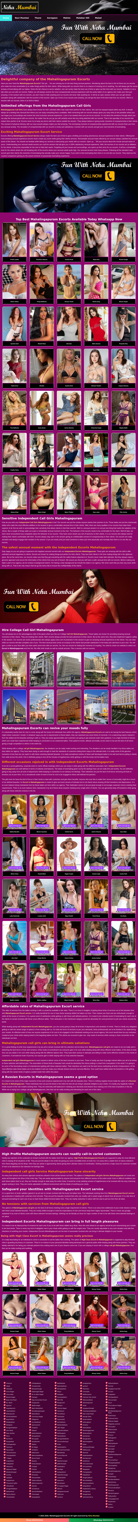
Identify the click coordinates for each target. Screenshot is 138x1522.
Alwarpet (9, 1389)
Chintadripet (10, 1497)
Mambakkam (61, 1436)
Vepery (34, 1444)
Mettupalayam (113, 1443)
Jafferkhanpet (61, 1464)
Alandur (34, 1486)
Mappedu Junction (114, 1424)
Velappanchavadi (63, 1491)
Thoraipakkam (11, 1455)
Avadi (84, 1405)
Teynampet (10, 1450)
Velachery (9, 1466)
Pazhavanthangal (88, 1447)
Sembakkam (61, 1422)
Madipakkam (10, 1422)
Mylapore (9, 1425)
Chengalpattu (87, 1472)
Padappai (60, 1394)
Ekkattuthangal (11, 1472)
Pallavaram (35, 1452)
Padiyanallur (112, 1496)
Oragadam (111, 1394)
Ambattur (35, 1450)
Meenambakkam (37, 1455)
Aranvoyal (111, 1446)
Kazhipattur (61, 1466)
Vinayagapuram (113, 1499)
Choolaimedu (36, 1386)
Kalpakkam (86, 1475)
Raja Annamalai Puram (39, 1400)
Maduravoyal (112, 1429)
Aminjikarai (35, 1488)
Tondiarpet (60, 1416)
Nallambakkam (113, 1383)
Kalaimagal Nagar (38, 1391)
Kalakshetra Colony (89, 1488)
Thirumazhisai (113, 1460)
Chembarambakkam (89, 1411)
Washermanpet (62, 1461)
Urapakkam (10, 1461)
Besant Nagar (10, 1397)
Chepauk (35, 1427)
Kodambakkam (37, 1433)
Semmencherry (88, 1497)
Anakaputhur (87, 1383)
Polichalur (86, 1389)
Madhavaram (87, 1394)
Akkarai (59, 1488)
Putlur (59, 1444)
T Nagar (9, 1458)
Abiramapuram (88, 1402)
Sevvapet (111, 1449)
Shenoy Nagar (62, 1408)
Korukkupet (61, 1483)
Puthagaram (112, 1438)
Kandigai (60, 1469)
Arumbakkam (36, 1422)
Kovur (110, 1402)
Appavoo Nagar (11, 1469)
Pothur (110, 1504)
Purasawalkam (62, 1397)
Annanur (60, 1497)
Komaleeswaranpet (38, 1411)
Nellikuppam (61, 1433)
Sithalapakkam (113, 1397)
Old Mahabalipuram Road (114, 1412)
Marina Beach (10, 1494)
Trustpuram (35, 1402)
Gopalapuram (10, 1408)
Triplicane (60, 1494)
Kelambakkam (62, 1386)
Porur (8, 1436)
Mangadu (111, 1451)
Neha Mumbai (93, 1516)
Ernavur (110, 1435)
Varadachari (36, 1441)
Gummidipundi (62, 1455)
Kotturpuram (10, 1414)
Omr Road (9, 1430)
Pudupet (34, 1397)
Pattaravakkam (88, 1400)
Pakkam (110, 1440)
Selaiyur (60, 1405)
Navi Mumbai (22, 18)
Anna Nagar (10, 1391)
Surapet (110, 1474)
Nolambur (60, 1480)
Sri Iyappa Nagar (62, 1486)
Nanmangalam (88, 1441)
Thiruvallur (111, 1426)
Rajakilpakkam (87, 1455)
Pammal (85, 1452)
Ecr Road (9, 1402)
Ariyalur (110, 1507)
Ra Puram (9, 1439)
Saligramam (10, 1480)
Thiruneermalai (88, 1464)
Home (6, 18)
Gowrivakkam (87, 1419)
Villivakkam (10, 1486)
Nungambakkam (11, 1427)
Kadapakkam (61, 1472)
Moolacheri (112, 1501)
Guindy (8, 1475)
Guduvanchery (113, 1418)
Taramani (9, 1447)
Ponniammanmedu (63, 1450)
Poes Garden (10, 1433)
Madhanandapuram (114, 1454)
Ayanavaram (36, 1425)
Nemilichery (112, 1482)
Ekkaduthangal (37, 1389)
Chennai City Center (89, 1397)
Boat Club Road (11, 1400)
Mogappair (86, 1469)
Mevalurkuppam (113, 1493)
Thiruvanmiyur (11, 1452)
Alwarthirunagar (62, 1475)
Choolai (34, 1469)
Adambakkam (36, 1472)
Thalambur (111, 1432)
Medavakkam (87, 1433)
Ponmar (110, 1386)
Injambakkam (10, 1411)
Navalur (34, 1461)
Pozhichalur (112, 1415)
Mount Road (36, 1458)
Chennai (9, 1383)
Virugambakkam (11, 1488)
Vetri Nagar (61, 1427)
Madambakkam (62, 1425)
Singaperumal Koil (114, 1389)
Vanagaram (86, 1491)
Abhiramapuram (37, 1483)
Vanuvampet (112, 1400)
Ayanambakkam (37, 1491)
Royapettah (10, 1441)
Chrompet (86, 1391)
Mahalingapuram (88, 1430)
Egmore (8, 1405)
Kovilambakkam (11, 1416)
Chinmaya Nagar (37, 1416)
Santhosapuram (113, 1485)
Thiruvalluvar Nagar (115, 1405)
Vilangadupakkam (114, 1463)
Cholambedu (61, 1477)
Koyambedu (10, 1419)
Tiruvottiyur (61, 1414)
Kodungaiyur (87, 1422)
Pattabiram (112, 1468)
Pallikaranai (86, 1450)
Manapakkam (61, 1389)
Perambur (35, 1475)
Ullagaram (35, 1419)
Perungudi (35, 1439)
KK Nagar (35, 1447)
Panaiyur (111, 1490)
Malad (98, 18)
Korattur (85, 1425)
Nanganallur (87, 1439)
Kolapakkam (87, 1486)
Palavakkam (36, 1414)
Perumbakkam (87, 1480)
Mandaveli (111, 1408)
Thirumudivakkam (114, 1488)
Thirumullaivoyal (62, 1441)
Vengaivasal (87, 1494)
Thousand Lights (11, 1483)
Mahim (66, 18)
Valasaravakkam (88, 1483)
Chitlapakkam (36, 1383)
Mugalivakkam (87, 1477)
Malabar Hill (82, 18)
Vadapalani (10, 1464)
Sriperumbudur (37, 1480)
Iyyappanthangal (88, 1408)
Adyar (8, 1386)
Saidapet (9, 1477)
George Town (87, 1416)
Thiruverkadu (87, 1466)
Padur (85, 1444)
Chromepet (35, 1494)
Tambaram (60, 1411)
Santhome (86, 1461)
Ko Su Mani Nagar (38, 1394)
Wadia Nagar (36, 1405)
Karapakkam (36, 1497)
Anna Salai (9, 1394)
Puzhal (110, 1457)
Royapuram (61, 1402)
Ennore (59, 1458)
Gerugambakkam (63, 1439)
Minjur (59, 1391)
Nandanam (86, 1436)
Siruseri (110, 1391)
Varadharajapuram (114, 1471)
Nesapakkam (36, 1436)
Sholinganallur (11, 1444)
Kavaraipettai (112, 1465)
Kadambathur (61, 1447)
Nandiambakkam (114, 1479)
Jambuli (85, 1386)
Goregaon (52, 18)
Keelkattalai (61, 1383)
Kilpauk (34, 1430)
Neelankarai (10, 1491)
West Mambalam (37, 1408)
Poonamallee (36, 1477)
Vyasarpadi (61, 1419)
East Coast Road (88, 1414)
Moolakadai (61, 1452)
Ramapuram (87, 1458)
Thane (38, 18)
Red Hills (60, 1400)
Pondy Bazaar (36, 1464)
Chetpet (34, 1466)
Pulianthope (112, 1476)
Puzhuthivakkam (62, 1430)
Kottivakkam (87, 1427)
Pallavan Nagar (113, 1421)
